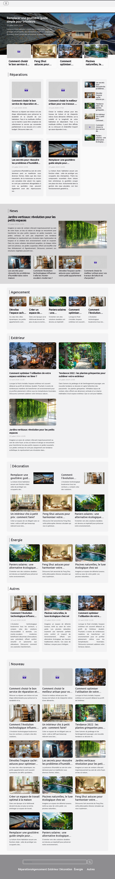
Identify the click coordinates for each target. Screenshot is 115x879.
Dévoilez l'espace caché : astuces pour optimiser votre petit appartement (101, 99)
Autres (91, 869)
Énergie (78, 869)
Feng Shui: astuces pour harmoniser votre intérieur (56, 517)
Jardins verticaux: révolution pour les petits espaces (90, 763)
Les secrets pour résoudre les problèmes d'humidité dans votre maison (25, 163)
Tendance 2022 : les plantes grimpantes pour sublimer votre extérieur (89, 727)
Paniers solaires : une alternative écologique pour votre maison (101, 141)
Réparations (25, 869)
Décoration (65, 869)
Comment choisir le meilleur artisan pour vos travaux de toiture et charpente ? (63, 103)
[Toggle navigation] (6, 3)
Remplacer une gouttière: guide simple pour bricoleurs (62, 163)
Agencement (39, 869)
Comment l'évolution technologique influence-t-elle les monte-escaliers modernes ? (44, 274)
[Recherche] (55, 862)
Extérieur (53, 869)
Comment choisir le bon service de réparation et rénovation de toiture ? (24, 103)
